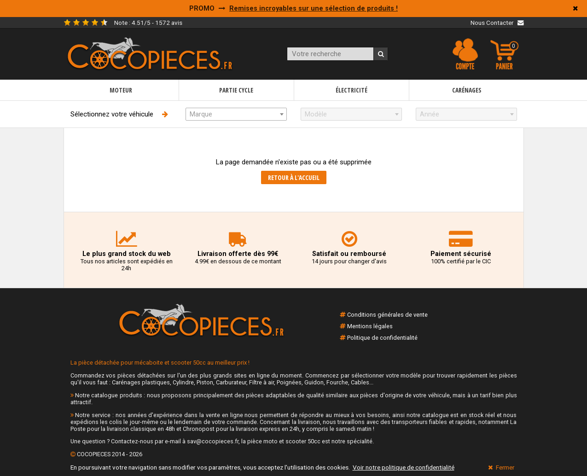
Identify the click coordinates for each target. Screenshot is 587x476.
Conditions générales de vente (387, 314)
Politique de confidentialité (382, 337)
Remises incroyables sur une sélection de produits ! (313, 8)
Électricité (351, 90)
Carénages (466, 90)
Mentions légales (370, 326)
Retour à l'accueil (294, 177)
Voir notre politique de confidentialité (403, 467)
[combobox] (236, 114)
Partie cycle (236, 90)
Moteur (121, 90)
